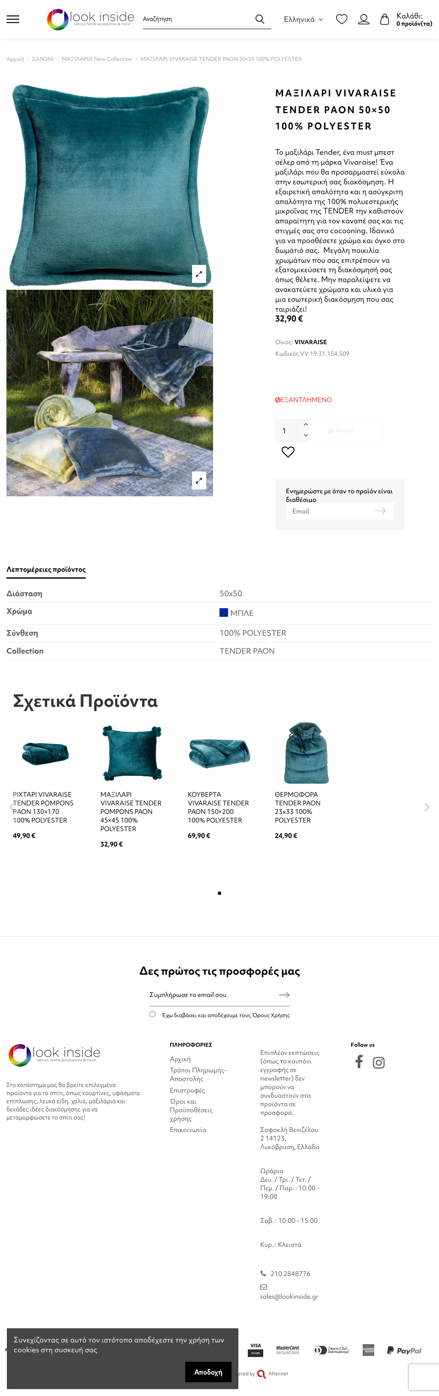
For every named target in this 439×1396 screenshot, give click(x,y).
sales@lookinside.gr (289, 1296)
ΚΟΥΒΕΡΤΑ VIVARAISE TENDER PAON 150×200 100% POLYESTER (218, 807)
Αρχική (180, 1059)
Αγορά (340, 430)
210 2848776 (290, 1274)
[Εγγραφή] (284, 995)
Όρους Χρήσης (271, 1015)
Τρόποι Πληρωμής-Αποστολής (198, 1074)
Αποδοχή (208, 1372)
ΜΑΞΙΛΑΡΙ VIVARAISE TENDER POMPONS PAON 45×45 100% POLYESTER (131, 811)
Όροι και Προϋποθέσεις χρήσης (191, 1110)
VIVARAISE (311, 342)
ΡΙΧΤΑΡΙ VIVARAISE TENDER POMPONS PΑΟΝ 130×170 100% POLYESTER (43, 807)
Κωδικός (287, 353)
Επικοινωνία (188, 1130)
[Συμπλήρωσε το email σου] (215, 995)
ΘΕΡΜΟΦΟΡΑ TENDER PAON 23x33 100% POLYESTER (298, 807)
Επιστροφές (187, 1090)
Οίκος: (284, 342)
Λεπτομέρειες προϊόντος (46, 569)
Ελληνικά (304, 19)
